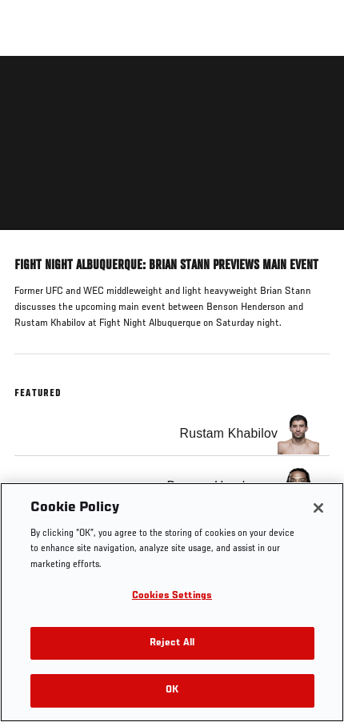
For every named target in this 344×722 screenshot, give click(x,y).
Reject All (172, 643)
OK (172, 690)
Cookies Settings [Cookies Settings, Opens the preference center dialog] (172, 596)
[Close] (318, 508)
